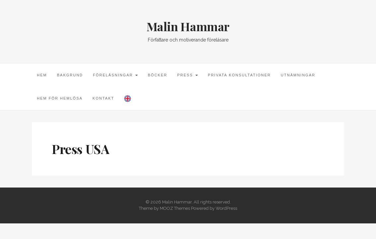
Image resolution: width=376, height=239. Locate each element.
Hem (42, 75)
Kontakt (103, 98)
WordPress (226, 208)
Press (187, 75)
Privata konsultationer (239, 75)
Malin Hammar (188, 26)
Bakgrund (70, 75)
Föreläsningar (115, 75)
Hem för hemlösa (60, 98)
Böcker (157, 75)
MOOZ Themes (175, 208)
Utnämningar (298, 75)
